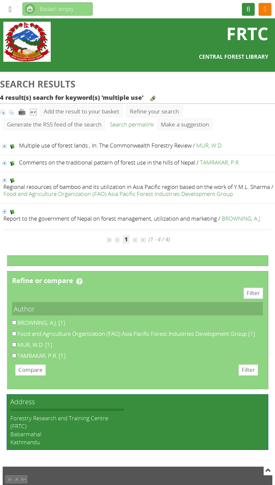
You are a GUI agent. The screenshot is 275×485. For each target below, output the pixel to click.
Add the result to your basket (81, 111)
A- (10, 479)
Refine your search (154, 111)
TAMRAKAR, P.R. (220, 162)
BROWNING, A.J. (241, 218)
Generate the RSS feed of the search (54, 124)
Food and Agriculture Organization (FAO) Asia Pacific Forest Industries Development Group (118, 194)
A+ (23, 479)
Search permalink (132, 124)
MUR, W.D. (209, 145)
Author (24, 308)
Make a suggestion (185, 124)
